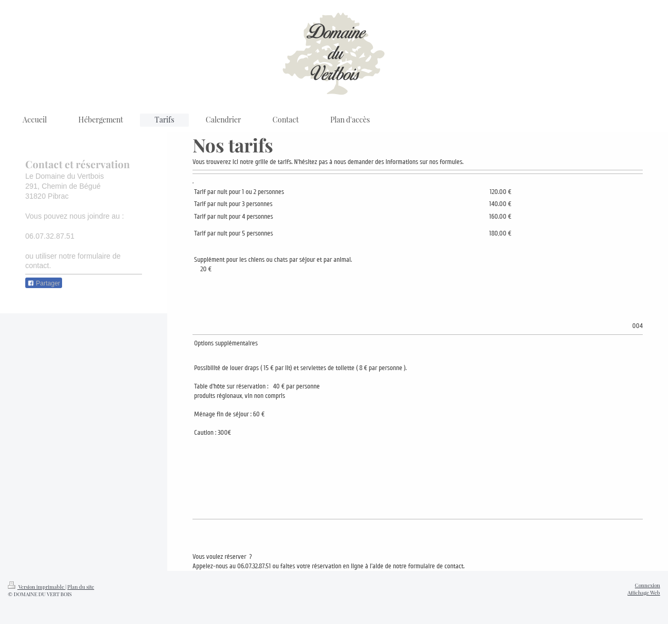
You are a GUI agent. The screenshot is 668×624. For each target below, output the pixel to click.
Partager (43, 283)
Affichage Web (643, 592)
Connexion (647, 584)
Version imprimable (36, 586)
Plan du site (80, 586)
